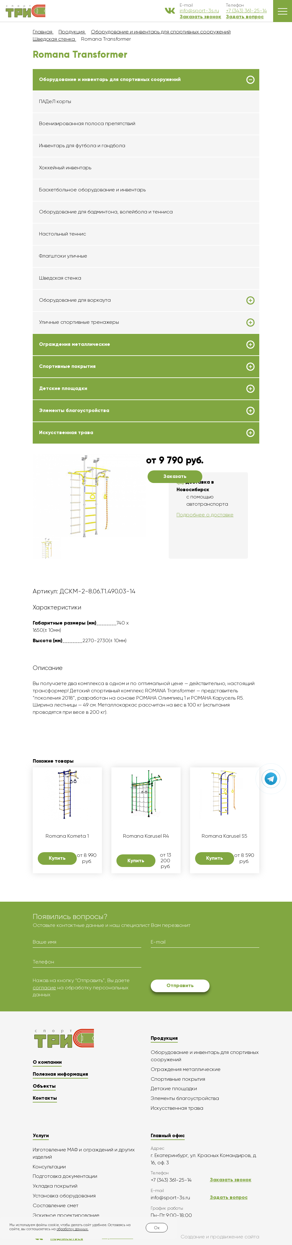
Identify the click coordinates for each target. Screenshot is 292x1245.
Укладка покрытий (55, 1186)
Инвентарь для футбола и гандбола (82, 145)
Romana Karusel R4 (146, 836)
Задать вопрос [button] (245, 17)
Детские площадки (63, 388)
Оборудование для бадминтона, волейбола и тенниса (106, 212)
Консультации (49, 1167)
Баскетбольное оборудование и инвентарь (92, 190)
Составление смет (55, 1205)
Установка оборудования (64, 1196)
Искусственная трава (66, 432)
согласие (44, 988)
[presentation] (198, 964)
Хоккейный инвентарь (65, 168)
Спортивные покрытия (67, 366)
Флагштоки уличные (63, 256)
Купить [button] (57, 858)
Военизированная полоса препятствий (87, 123)
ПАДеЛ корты (55, 101)
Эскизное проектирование (66, 1215)
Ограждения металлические (74, 344)
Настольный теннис (62, 234)
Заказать (175, 476)
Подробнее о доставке (205, 515)
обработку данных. (72, 1229)
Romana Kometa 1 (67, 836)
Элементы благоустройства (74, 410)
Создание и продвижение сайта (205, 1236)
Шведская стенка (60, 278)
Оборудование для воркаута (75, 300)
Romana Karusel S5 (224, 836)
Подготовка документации (65, 1176)
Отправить (180, 985)
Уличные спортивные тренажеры (79, 322)
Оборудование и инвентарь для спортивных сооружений (110, 79)
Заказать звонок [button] (200, 17)
